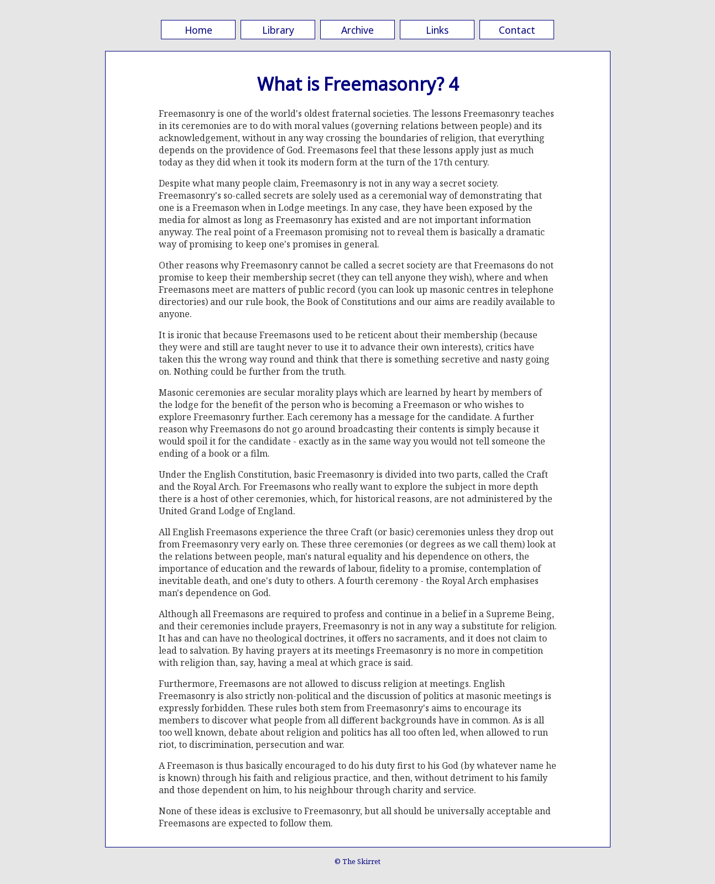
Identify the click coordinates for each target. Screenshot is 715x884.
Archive (357, 30)
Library (278, 30)
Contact (517, 30)
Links (437, 30)
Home (198, 30)
